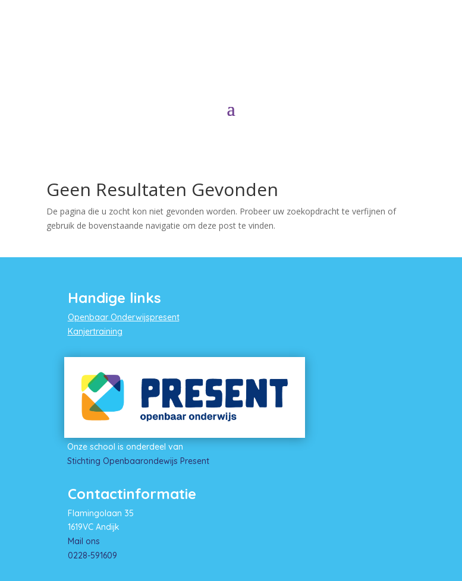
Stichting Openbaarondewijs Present (138, 461)
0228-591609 (92, 555)
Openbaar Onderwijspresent (124, 317)
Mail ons (84, 541)
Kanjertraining (95, 331)
